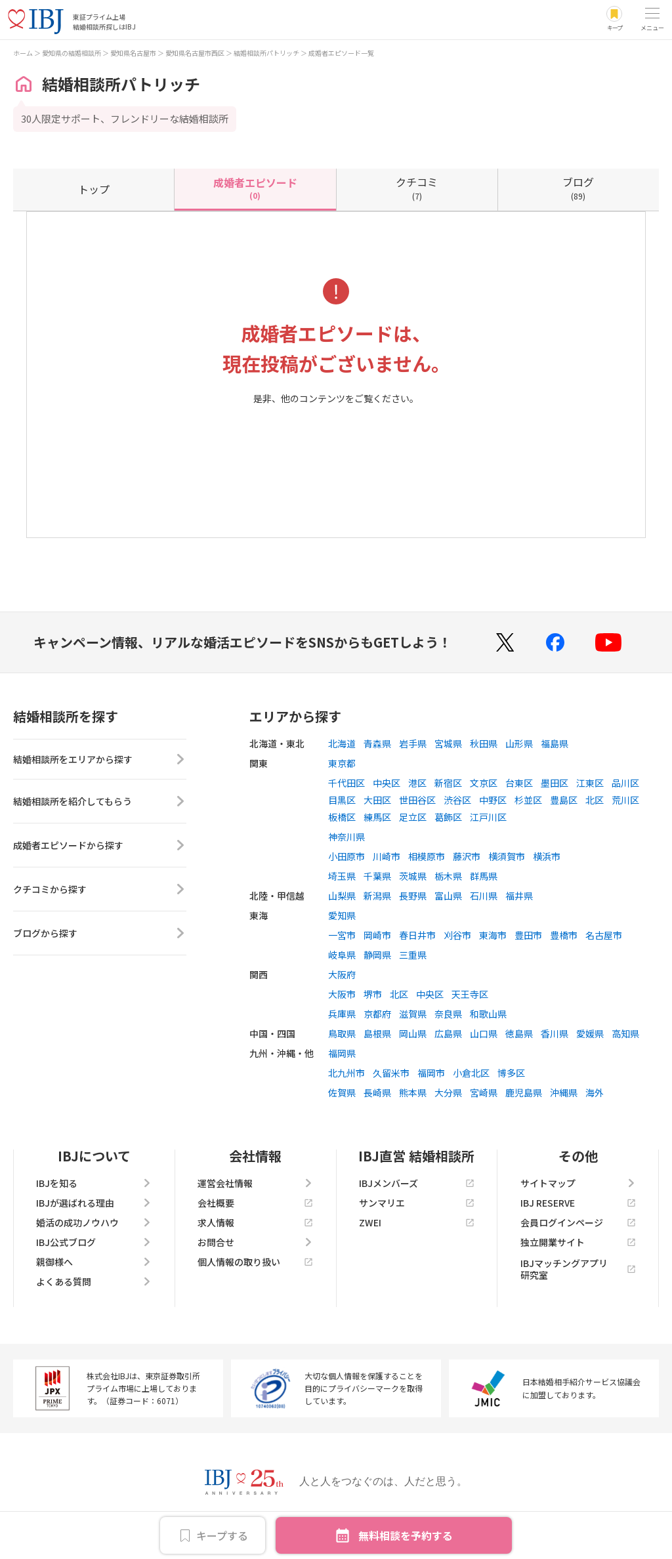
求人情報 (255, 1222)
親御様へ (94, 1261)
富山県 (448, 895)
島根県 (377, 1033)
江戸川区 (488, 816)
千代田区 (346, 782)
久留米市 (391, 1072)
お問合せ (255, 1242)
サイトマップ (578, 1183)
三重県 (413, 954)
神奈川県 (346, 836)
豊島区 (564, 799)
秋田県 (483, 743)
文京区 (483, 782)
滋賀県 (413, 1013)
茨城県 (413, 876)
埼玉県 (342, 876)
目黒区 (342, 799)
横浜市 (546, 856)
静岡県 (377, 954)
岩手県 (413, 743)
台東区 (519, 782)
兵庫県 (342, 1013)
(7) (417, 187)
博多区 (511, 1072)
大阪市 (342, 994)
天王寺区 (470, 994)
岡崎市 (377, 935)
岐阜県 (342, 954)
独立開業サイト (578, 1242)
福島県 (554, 743)
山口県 (483, 1033)
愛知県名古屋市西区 (194, 53)
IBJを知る (94, 1183)
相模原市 (426, 856)
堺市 (373, 994)
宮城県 (448, 743)
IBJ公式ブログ (94, 1242)
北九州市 (346, 1072)
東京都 (342, 763)
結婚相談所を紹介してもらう (99, 805)
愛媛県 (590, 1033)
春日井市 (417, 935)
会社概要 (255, 1202)
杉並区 (528, 799)
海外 (594, 1092)
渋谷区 (457, 799)
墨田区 (554, 782)
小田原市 (346, 856)
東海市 (493, 935)
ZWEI (416, 1222)
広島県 (448, 1033)
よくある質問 (94, 1281)
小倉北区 (471, 1072)
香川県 (554, 1033)
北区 (594, 799)
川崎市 (386, 856)
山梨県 (342, 895)
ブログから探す (99, 937)
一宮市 (342, 935)
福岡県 (342, 1053)
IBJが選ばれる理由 (94, 1202)
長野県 (413, 895)
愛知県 (342, 915)
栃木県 (448, 876)
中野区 (493, 799)
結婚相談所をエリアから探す (99, 761)
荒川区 (625, 799)
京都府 (377, 1013)
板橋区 (342, 816)
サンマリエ (416, 1202)
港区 (417, 782)
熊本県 (413, 1092)
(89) (578, 187)
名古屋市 (603, 935)
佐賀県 (342, 1092)
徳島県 (519, 1033)
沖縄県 (564, 1092)
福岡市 (431, 1072)
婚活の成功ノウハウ (94, 1222)
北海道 (342, 743)
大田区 (377, 799)
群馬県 (483, 876)
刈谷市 (457, 935)
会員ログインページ (578, 1222)
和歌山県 (488, 1013)
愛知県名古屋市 (133, 53)
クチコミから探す (99, 893)
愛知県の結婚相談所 (71, 53)
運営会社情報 (255, 1183)
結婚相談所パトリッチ (266, 53)
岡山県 (413, 1033)
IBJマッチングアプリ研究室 (578, 1269)
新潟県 (377, 895)
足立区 (413, 816)
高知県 (625, 1033)
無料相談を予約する (405, 1535)
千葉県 (377, 876)
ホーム (23, 53)
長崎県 (377, 1092)
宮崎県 (483, 1092)
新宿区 (448, 782)
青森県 (377, 743)
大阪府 (342, 974)
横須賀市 (506, 856)
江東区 (590, 782)
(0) (255, 188)
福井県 (519, 895)
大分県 (448, 1092)
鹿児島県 (523, 1092)
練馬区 (377, 816)
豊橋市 (564, 935)
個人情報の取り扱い (255, 1261)
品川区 (625, 782)
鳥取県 (342, 1033)
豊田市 (528, 935)
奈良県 (448, 1013)
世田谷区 (417, 799)
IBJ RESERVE (578, 1202)
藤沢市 (466, 856)
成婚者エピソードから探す (99, 849)
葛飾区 (448, 816)
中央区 (386, 782)
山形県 (519, 743)
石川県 (483, 895)
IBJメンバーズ (416, 1183)
